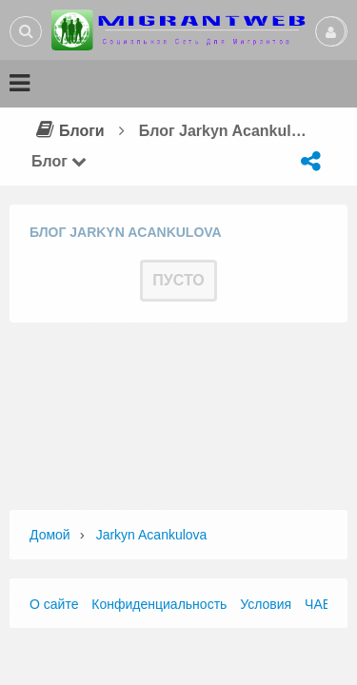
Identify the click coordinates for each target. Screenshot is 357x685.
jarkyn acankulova (152, 534)
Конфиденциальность (159, 604)
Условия (265, 604)
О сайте (54, 604)
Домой (50, 534)
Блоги (68, 131)
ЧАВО (323, 604)
